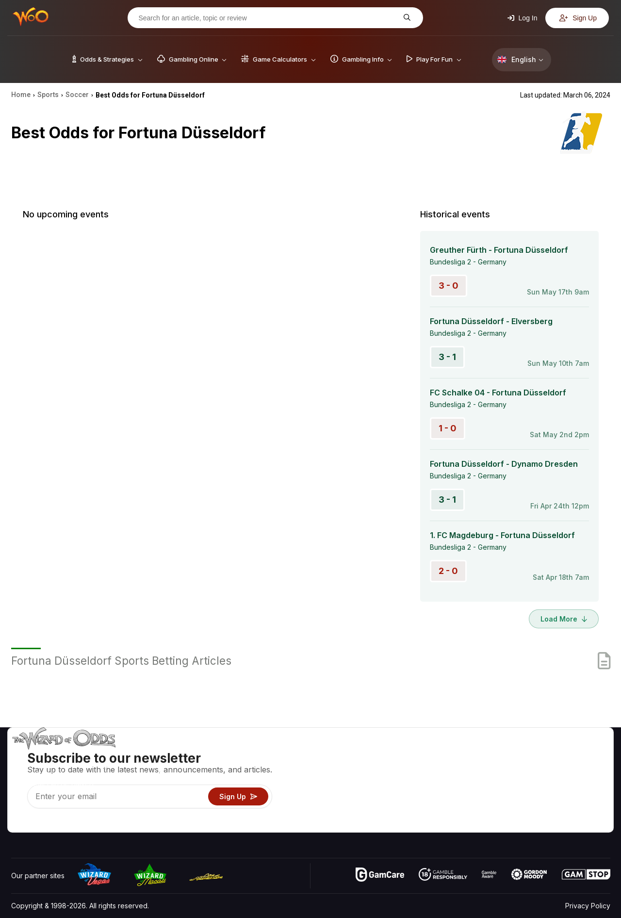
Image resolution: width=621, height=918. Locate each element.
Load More (563, 619)
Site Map (586, 782)
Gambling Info (439, 782)
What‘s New (539, 796)
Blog (579, 768)
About (529, 754)
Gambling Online (443, 810)
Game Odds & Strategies (456, 754)
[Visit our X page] (41, 822)
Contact (532, 768)
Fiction (582, 796)
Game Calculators (445, 768)
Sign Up (578, 18)
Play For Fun (437, 796)
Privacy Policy (587, 906)
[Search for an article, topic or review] (267, 18)
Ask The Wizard (443, 824)
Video (582, 754)
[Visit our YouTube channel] (19, 822)
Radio (529, 810)
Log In (522, 18)
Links (528, 782)
